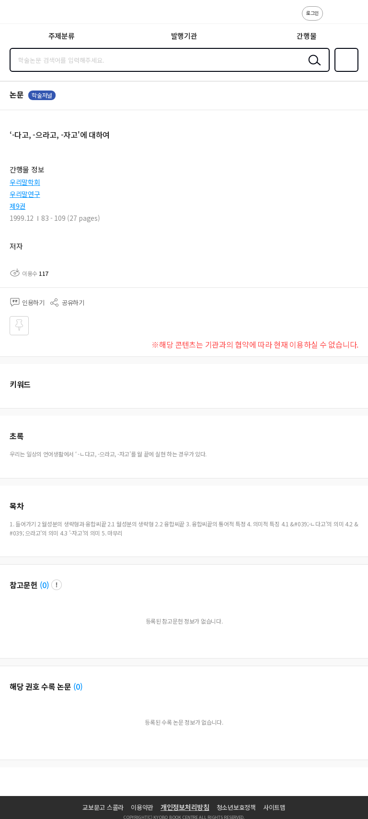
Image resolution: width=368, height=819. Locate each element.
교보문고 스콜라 (103, 807)
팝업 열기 (56, 585)
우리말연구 (25, 194)
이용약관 (142, 807)
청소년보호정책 (236, 807)
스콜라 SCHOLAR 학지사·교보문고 (29, 14)
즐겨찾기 (344, 71)
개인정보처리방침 (185, 807)
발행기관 (184, 36)
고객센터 (333, 18)
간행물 (306, 36)
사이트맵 (274, 807)
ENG (353, 18)
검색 (312, 67)
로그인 (312, 12)
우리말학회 (25, 182)
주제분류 (61, 36)
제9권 (17, 206)
